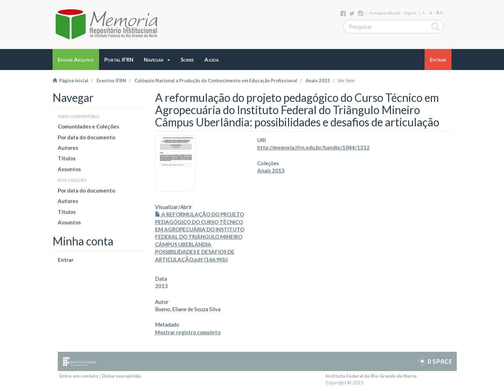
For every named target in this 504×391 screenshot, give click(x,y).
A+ (439, 12)
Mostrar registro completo (187, 332)
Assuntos (69, 169)
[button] (157, 59)
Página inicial (70, 80)
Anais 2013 (318, 80)
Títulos (67, 158)
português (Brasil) (384, 13)
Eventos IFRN (111, 80)
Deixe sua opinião (121, 376)
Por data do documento (86, 137)
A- (424, 13)
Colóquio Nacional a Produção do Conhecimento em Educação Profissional (215, 80)
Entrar (66, 260)
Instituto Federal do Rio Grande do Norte (371, 376)
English (410, 13)
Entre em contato (78, 376)
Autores (68, 148)
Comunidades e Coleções (88, 126)
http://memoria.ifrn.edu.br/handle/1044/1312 (313, 147)
